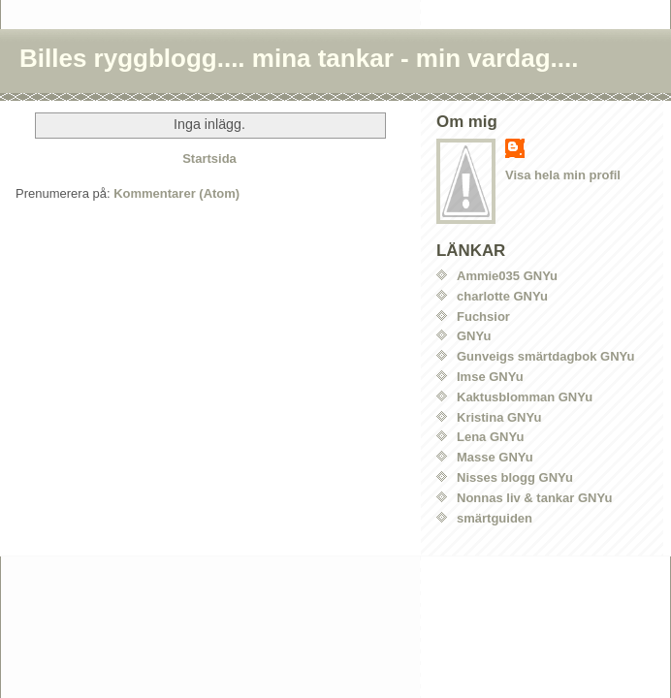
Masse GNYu (495, 457)
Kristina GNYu (499, 417)
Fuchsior (483, 316)
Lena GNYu (490, 436)
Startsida (209, 158)
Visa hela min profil (563, 175)
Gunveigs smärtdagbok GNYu (546, 356)
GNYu (474, 336)
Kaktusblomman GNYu (524, 397)
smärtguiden (494, 518)
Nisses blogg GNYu (515, 477)
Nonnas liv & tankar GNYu (534, 498)
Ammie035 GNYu (507, 276)
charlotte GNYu (502, 296)
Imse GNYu (490, 376)
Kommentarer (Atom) (176, 193)
